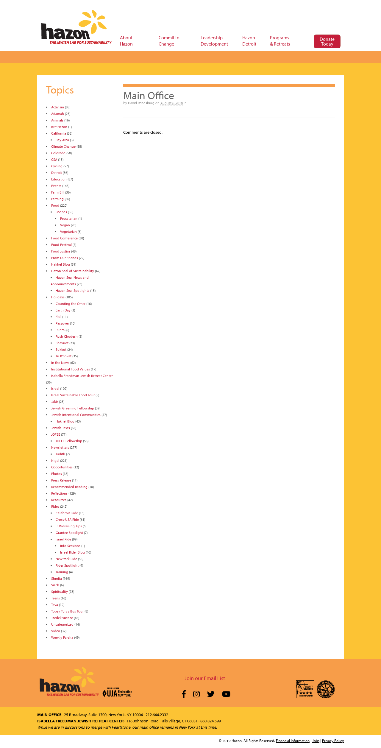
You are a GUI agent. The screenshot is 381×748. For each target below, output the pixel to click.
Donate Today (327, 41)
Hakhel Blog (60, 264)
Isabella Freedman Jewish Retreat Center (82, 375)
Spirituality (59, 591)
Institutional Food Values (70, 369)
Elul (58, 316)
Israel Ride (63, 539)
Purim (60, 330)
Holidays (58, 297)
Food (55, 205)
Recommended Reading (69, 486)
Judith (60, 454)
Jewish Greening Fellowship (72, 408)
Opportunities (62, 467)
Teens (55, 598)
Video (55, 631)
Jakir (54, 401)
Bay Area (62, 140)
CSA (54, 159)
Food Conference (64, 238)
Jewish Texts (60, 428)
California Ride (67, 513)
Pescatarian (68, 218)
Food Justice (60, 251)
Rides (55, 506)
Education (59, 179)
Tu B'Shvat (63, 356)
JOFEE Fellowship (69, 441)
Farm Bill (57, 192)
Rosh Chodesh (67, 336)
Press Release (61, 480)
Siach (55, 585)
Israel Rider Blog (72, 552)
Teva (54, 604)
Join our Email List (205, 678)
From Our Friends (64, 257)
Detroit (56, 172)
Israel (55, 388)
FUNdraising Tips (69, 526)
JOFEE (55, 434)
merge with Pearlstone (110, 727)
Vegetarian (68, 231)
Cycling (57, 166)
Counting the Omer (70, 303)
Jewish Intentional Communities (76, 414)
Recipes (61, 212)
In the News (60, 362)
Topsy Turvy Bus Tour (67, 611)
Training (62, 572)
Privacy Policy (333, 740)
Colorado (58, 153)
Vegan (65, 225)
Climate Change (63, 146)
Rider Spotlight (67, 565)
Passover (62, 323)
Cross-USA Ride (67, 519)
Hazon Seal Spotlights (72, 290)
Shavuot (62, 343)
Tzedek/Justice (62, 617)
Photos (56, 473)
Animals (57, 120)
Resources (58, 500)
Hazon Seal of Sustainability (72, 271)
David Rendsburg (141, 103)
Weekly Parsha (62, 637)
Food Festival (61, 244)
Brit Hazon (59, 126)
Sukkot (61, 349)
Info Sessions (70, 545)
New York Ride (66, 559)
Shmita (56, 578)
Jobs (315, 740)
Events (56, 185)
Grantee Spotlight (69, 532)
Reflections (59, 493)
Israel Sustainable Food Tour (73, 395)
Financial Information (293, 740)
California (58, 133)
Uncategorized (62, 624)
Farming (57, 199)
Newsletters (60, 447)
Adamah (57, 113)
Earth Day (63, 310)
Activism (57, 107)
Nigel (55, 460)
